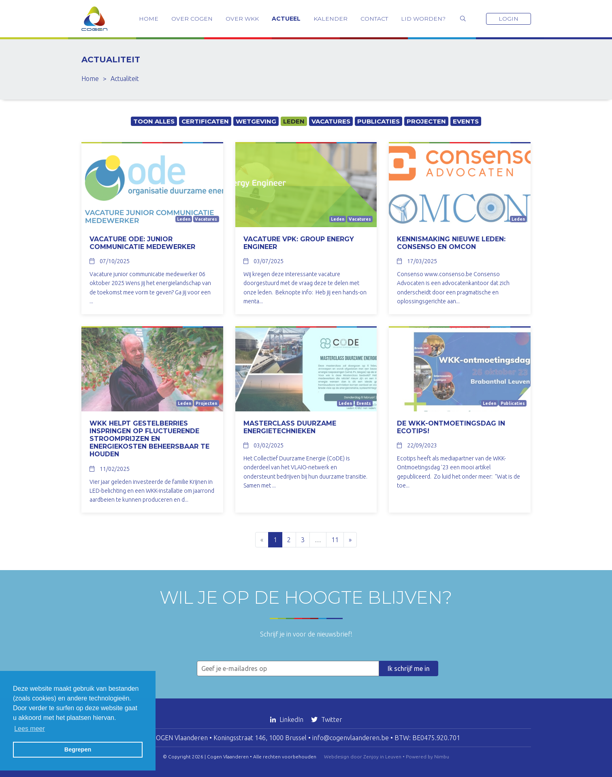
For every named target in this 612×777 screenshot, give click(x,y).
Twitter (326, 719)
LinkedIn (287, 719)
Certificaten (205, 121)
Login (508, 18)
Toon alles (154, 121)
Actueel (286, 18)
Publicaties (378, 121)
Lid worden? (423, 18)
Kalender (330, 18)
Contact (374, 18)
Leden (294, 121)
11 (335, 539)
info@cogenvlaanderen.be (350, 737)
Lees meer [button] (29, 728)
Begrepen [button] (77, 749)
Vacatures (330, 121)
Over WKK (242, 18)
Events (466, 121)
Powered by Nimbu (427, 756)
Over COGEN (192, 18)
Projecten (426, 121)
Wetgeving (256, 121)
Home (148, 18)
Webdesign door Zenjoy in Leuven (362, 756)
